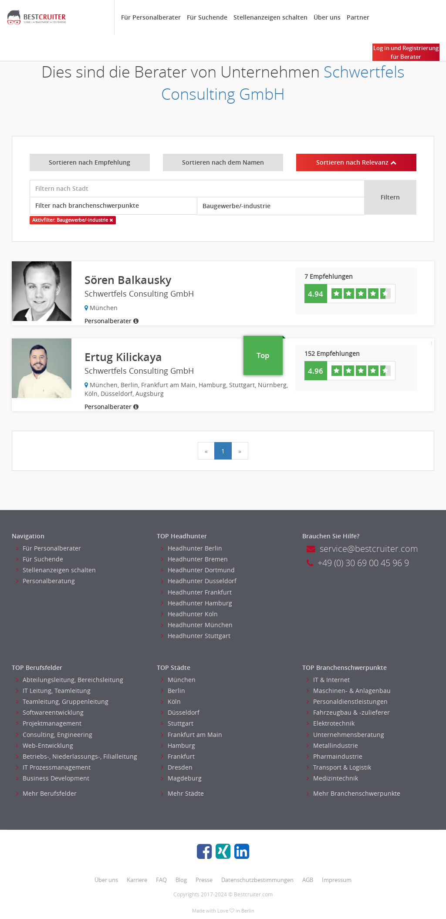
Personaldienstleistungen (347, 701)
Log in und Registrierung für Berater (406, 52)
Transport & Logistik (339, 767)
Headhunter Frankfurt (196, 592)
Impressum (336, 880)
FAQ (161, 880)
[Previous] (206, 451)
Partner (358, 17)
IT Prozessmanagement (53, 767)
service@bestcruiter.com (362, 548)
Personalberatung (45, 581)
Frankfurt (178, 756)
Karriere (137, 880)
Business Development (52, 778)
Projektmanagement (48, 723)
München (178, 680)
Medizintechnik (332, 778)
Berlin (173, 690)
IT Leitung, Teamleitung (53, 690)
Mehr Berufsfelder (46, 793)
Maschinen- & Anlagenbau (349, 690)
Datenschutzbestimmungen (257, 880)
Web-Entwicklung (44, 745)
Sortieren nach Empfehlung (89, 162)
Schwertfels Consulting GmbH (283, 83)
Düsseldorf (180, 712)
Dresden (177, 767)
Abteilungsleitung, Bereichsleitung (69, 680)
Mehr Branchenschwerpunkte (353, 793)
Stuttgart (177, 723)
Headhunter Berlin (191, 548)
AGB (307, 880)
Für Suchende (207, 17)
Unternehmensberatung (345, 734)
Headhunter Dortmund (198, 570)
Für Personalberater (151, 17)
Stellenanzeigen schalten (270, 17)
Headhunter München (197, 625)
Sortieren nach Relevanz (356, 162)
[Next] (239, 451)
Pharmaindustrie (334, 756)
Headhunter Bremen (194, 559)
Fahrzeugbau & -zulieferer (348, 712)
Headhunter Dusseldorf (199, 581)
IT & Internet (328, 680)
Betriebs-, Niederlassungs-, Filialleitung (76, 756)
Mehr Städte (182, 793)
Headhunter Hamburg (196, 603)
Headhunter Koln (189, 614)
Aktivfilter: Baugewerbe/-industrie (72, 220)
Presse (204, 880)
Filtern (390, 197)
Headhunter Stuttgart (195, 636)
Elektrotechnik (331, 723)
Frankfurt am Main (191, 734)
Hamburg (178, 745)
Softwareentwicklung (50, 712)
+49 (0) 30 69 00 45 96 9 (358, 563)
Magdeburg (181, 778)
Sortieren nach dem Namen (223, 162)
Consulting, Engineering (54, 734)
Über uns (327, 17)
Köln (171, 701)
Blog (181, 880)
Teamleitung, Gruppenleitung (62, 701)
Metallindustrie (332, 745)
